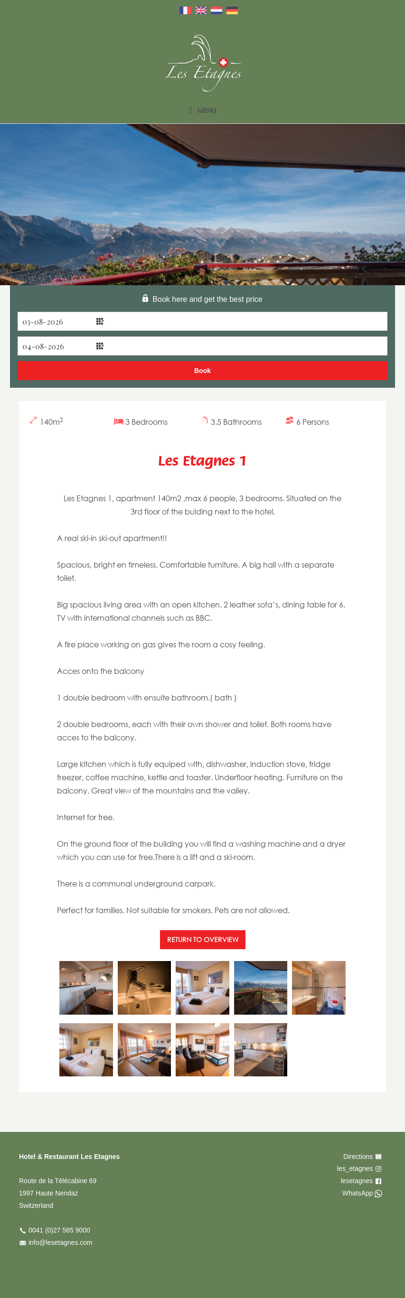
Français (185, 10)
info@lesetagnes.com (60, 1242)
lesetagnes (357, 1181)
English (201, 10)
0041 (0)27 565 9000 (59, 1230)
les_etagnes (355, 1168)
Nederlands (216, 10)
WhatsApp (357, 1193)
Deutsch (232, 10)
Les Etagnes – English (203, 63)
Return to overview (202, 939)
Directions (358, 1156)
